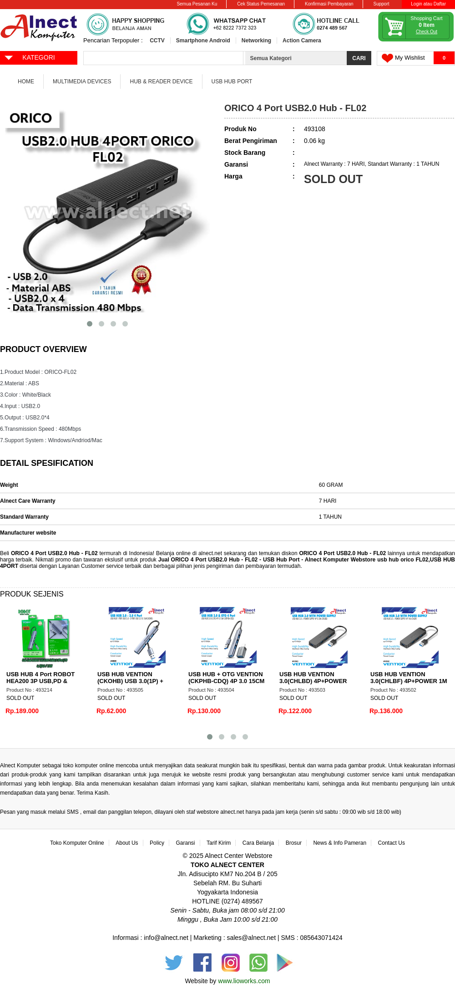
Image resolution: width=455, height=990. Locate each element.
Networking (256, 40)
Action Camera (302, 40)
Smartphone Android (203, 40)
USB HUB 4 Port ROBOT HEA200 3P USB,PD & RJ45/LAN (40, 681)
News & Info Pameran (339, 843)
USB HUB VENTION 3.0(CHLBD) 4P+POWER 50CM (313, 681)
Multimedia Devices (82, 81)
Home (26, 81)
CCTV (157, 40)
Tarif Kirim (219, 843)
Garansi (185, 843)
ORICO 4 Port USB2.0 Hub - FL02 (55, 553)
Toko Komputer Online (77, 843)
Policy (157, 843)
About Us (127, 843)
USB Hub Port (232, 81)
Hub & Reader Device (161, 81)
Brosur (294, 843)
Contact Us (391, 843)
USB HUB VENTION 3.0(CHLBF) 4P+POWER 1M (408, 677)
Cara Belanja (258, 843)
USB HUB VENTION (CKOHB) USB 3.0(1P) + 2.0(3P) (130, 681)
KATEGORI (29, 57)
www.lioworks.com (244, 981)
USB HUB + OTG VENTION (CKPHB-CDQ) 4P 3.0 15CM (226, 677)
